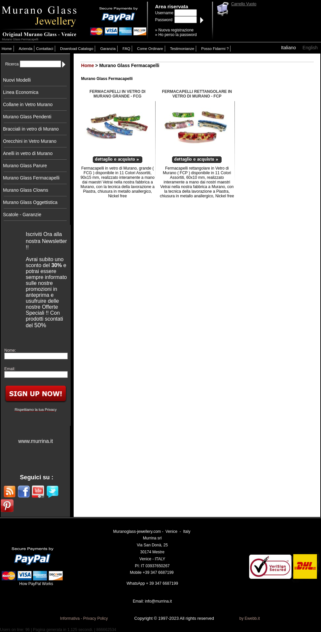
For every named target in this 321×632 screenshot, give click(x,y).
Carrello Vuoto (243, 4)
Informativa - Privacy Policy (84, 618)
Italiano (288, 47)
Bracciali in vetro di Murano (31, 129)
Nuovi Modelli (17, 80)
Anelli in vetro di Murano (28, 153)
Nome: (10, 350)
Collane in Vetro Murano (28, 104)
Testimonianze (182, 49)
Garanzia (108, 49)
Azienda (26, 49)
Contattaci (44, 49)
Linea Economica (20, 92)
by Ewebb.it (249, 618)
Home (7, 49)
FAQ (126, 49)
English (310, 47)
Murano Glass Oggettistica (30, 202)
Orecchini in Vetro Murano (29, 141)
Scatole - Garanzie (22, 214)
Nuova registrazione (176, 30)
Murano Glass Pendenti (27, 116)
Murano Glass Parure (25, 165)
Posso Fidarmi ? (215, 49)
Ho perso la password (178, 34)
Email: (9, 369)
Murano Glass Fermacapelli (31, 177)
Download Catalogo (76, 49)
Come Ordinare (150, 49)
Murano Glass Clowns (25, 190)
